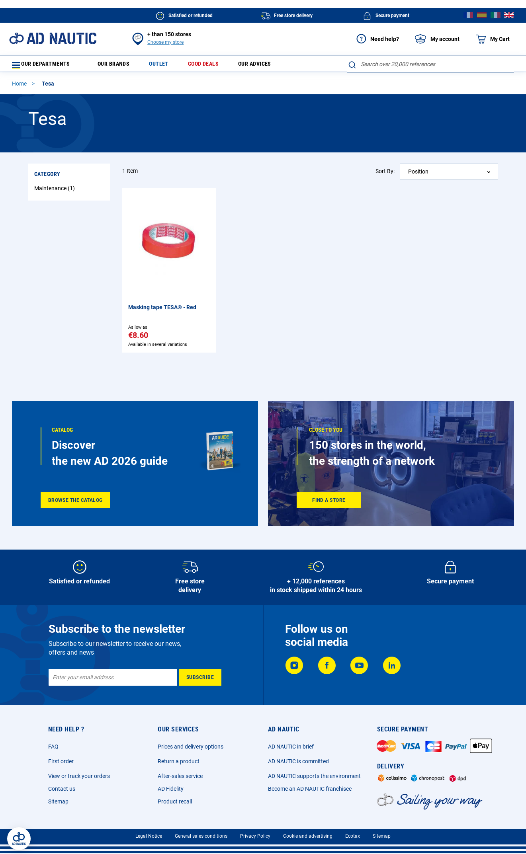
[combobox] (430, 64)
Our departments (46, 66)
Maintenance (55, 192)
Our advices (267, 66)
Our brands (118, 66)
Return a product (178, 761)
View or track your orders (79, 776)
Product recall (175, 801)
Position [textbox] (418, 175)
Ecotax (352, 836)
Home (20, 87)
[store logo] (53, 38)
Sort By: (385, 175)
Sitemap (58, 801)
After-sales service (180, 776)
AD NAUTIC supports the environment (314, 776)
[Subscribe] (200, 677)
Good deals (212, 66)
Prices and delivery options (190, 746)
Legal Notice (148, 836)
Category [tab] (47, 177)
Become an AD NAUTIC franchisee (310, 789)
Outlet (165, 66)
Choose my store (165, 42)
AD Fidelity (171, 789)
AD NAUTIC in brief (291, 746)
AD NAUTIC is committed (298, 761)
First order (61, 761)
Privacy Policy (255, 836)
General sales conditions (201, 836)
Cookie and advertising (307, 836)
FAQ (53, 746)
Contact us (61, 789)
